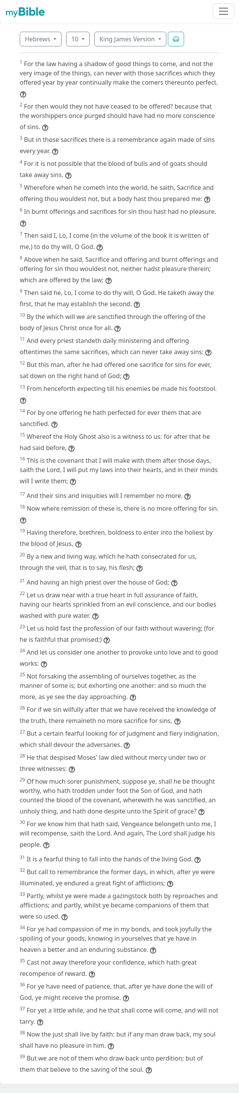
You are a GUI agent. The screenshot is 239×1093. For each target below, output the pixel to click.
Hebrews (38, 39)
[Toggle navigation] (223, 11)
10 (75, 39)
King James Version (128, 39)
